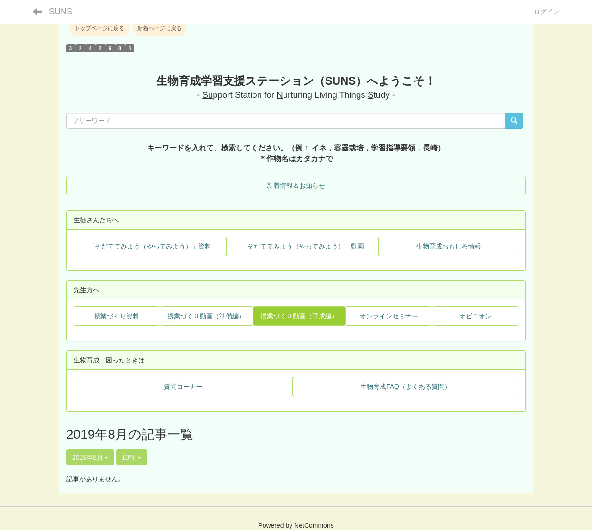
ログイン (547, 11)
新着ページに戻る (159, 28)
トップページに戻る (99, 28)
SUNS (60, 11)
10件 (131, 457)
